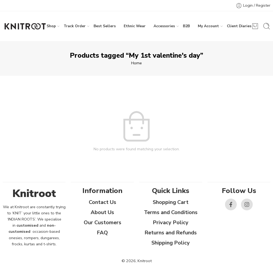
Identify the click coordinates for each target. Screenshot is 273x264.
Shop (51, 26)
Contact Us (102, 202)
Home (136, 63)
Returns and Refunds (170, 232)
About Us (102, 212)
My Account (208, 26)
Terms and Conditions (171, 212)
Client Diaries (239, 26)
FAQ (102, 232)
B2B (186, 26)
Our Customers (102, 222)
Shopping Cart (170, 202)
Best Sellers (105, 26)
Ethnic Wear (135, 26)
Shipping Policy (170, 242)
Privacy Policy (170, 222)
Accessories (164, 26)
